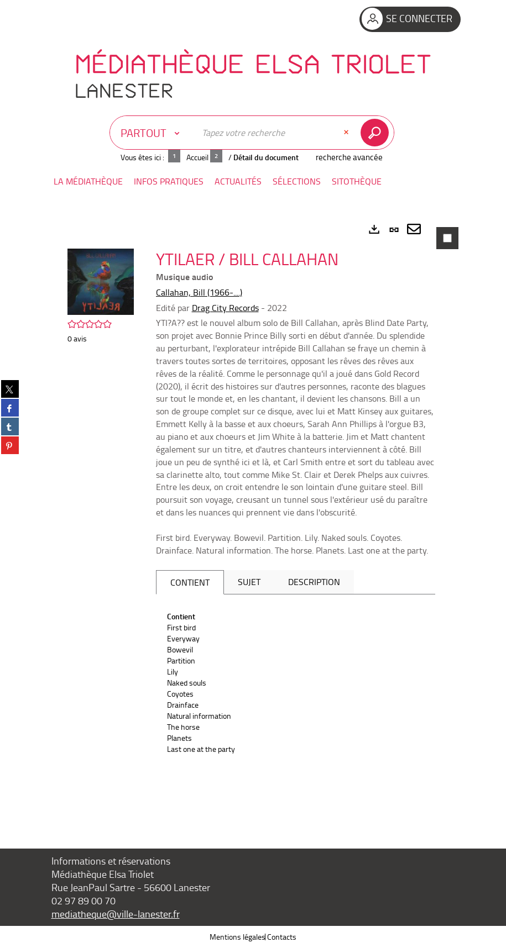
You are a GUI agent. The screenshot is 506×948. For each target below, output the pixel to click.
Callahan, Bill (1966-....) (199, 292)
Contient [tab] (190, 582)
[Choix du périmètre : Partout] (152, 132)
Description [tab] (314, 582)
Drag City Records (225, 308)
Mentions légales (237, 936)
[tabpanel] (253, 517)
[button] (88, 181)
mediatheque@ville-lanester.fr (115, 913)
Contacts (281, 936)
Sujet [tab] (249, 582)
